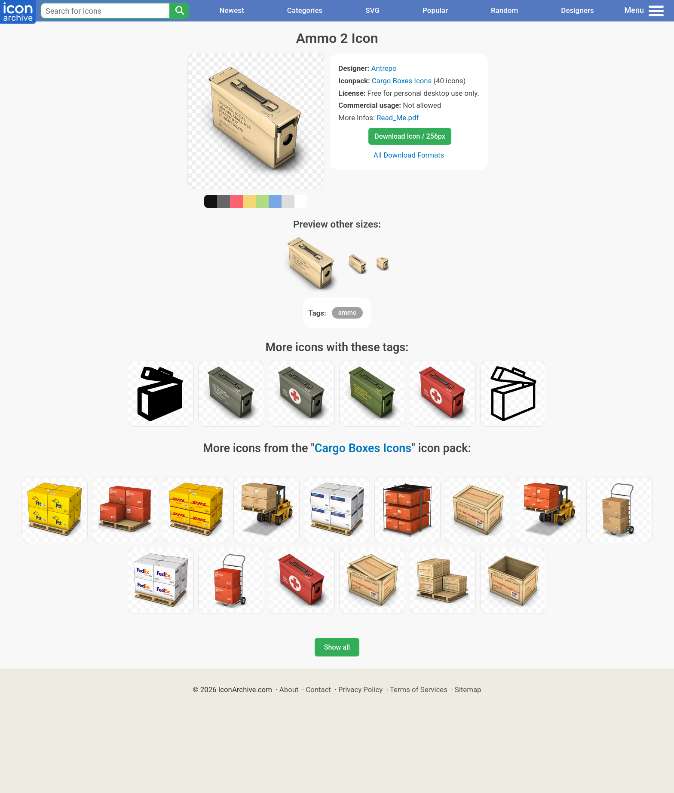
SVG (372, 10)
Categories (305, 10)
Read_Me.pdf (398, 117)
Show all (337, 647)
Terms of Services (418, 689)
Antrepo (383, 68)
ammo (347, 312)
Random (504, 10)
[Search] (179, 11)
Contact (318, 689)
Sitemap (468, 689)
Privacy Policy (360, 689)
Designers (577, 10)
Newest (231, 10)
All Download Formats (409, 155)
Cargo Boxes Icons (402, 80)
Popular (435, 10)
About (289, 689)
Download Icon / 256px (409, 136)
